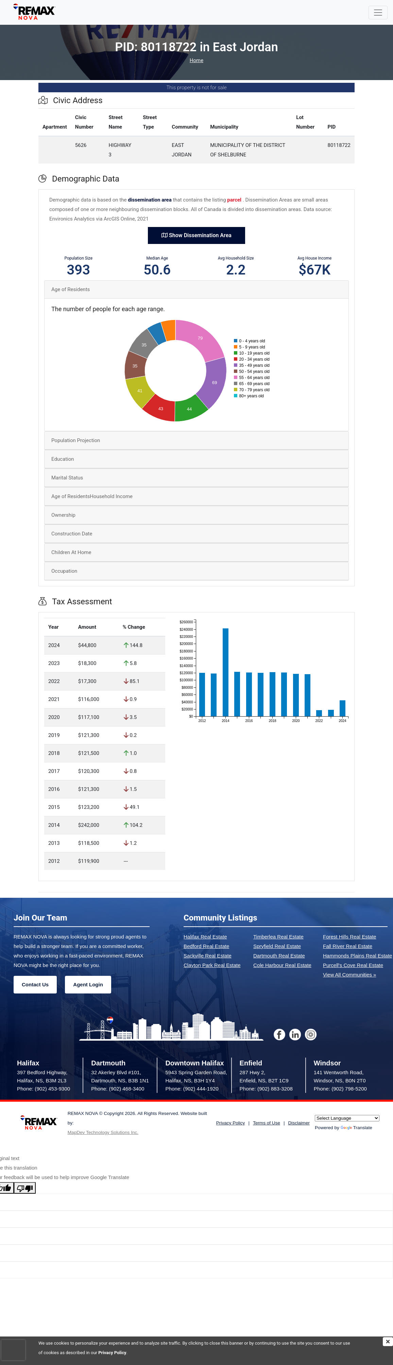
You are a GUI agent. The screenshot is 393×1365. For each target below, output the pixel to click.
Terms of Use (266, 1122)
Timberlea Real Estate (278, 937)
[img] (388, 1341)
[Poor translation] (25, 1188)
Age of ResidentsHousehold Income (92, 496)
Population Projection (75, 440)
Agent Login (88, 984)
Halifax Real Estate (205, 937)
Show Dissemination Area (196, 235)
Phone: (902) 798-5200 (340, 1089)
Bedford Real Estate (206, 946)
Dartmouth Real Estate (279, 956)
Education (62, 459)
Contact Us (35, 984)
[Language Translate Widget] (347, 1118)
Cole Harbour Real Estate (282, 965)
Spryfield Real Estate (277, 946)
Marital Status (67, 478)
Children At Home (71, 552)
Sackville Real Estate (208, 956)
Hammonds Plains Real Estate (357, 956)
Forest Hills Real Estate (349, 937)
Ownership (63, 515)
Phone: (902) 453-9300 (43, 1089)
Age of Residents (70, 289)
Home (196, 60)
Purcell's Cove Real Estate (353, 965)
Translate (356, 1127)
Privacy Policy (112, 1352)
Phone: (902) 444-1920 (191, 1089)
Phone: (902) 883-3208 (266, 1089)
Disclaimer (299, 1122)
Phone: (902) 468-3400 (117, 1089)
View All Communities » (349, 975)
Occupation (64, 571)
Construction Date (71, 534)
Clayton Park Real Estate (212, 965)
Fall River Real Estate (347, 946)
